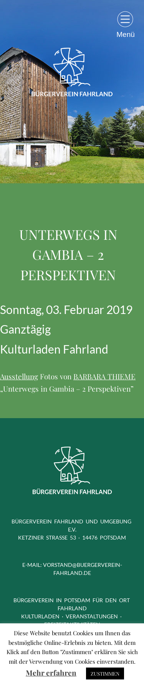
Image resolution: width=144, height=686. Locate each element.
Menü (125, 34)
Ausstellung (19, 376)
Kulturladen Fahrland (54, 349)
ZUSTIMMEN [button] (105, 673)
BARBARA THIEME (104, 376)
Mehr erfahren (51, 673)
